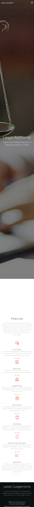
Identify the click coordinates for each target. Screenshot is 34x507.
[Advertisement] (17, 297)
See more (17, 358)
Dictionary (17, 424)
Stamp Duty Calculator (17, 443)
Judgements (17, 386)
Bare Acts (17, 369)
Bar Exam (17, 462)
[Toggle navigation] (32, 3)
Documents (17, 405)
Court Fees (17, 350)
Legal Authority (7, 3)
